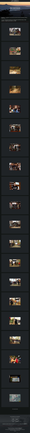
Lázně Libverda (7, 17)
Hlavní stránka (2, 17)
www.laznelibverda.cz (17, 9)
